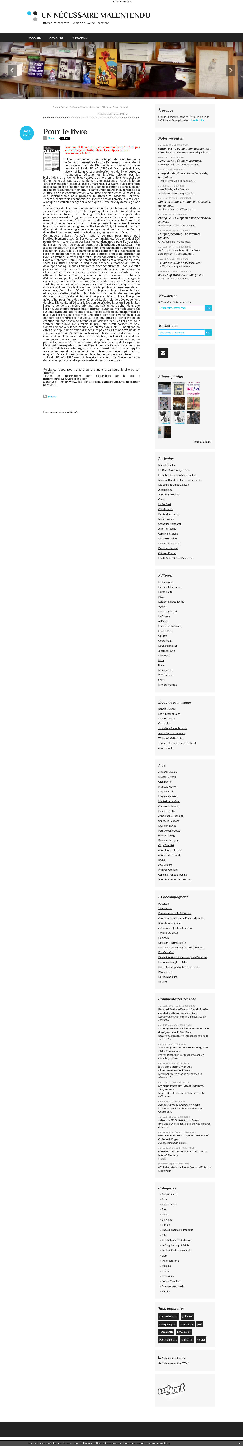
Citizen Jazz (164, 723)
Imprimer (50, 396)
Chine (165, 1214)
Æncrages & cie (167, 650)
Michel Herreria (167, 776)
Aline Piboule (165, 747)
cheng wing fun (167, 1324)
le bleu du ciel (165, 581)
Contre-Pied (165, 630)
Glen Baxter (165, 781)
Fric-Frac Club (166, 952)
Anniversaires (169, 1193)
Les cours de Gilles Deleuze (173, 484)
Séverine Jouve (167, 1047)
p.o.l (199, 1324)
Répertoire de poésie (170, 922)
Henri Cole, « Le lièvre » (173, 189)
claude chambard (169, 1135)
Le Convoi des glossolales (172, 962)
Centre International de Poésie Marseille (181, 918)
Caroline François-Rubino (172, 874)
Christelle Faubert (168, 820)
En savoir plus (163, 1443)
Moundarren (165, 670)
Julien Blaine (165, 489)
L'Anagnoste (165, 971)
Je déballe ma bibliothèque (176, 1240)
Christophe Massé (168, 806)
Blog (164, 1209)
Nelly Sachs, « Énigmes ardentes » (180, 161)
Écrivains (167, 1219)
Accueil (34, 37)
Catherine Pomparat (169, 523)
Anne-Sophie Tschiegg (170, 815)
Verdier (162, 606)
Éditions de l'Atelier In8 (171, 601)
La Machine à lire (167, 976)
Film (164, 1235)
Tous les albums (202, 441)
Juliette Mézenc (167, 528)
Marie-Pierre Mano (169, 801)
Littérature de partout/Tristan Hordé (179, 967)
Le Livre (162, 981)
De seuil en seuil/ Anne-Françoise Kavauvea (182, 957)
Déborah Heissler (168, 548)
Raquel (162, 859)
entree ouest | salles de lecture (175, 927)
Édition (166, 1224)
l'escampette (166, 1331)
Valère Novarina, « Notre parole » (180, 262)
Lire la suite (197, 120)
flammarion (187, 1339)
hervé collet (184, 1331)
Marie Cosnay (166, 518)
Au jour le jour (170, 1204)
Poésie (166, 1270)
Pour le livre (65, 131)
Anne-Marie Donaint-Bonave (174, 879)
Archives (56, 37)
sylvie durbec (166, 1151)
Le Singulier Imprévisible (175, 1245)
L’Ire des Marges (167, 684)
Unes (161, 665)
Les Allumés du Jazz (169, 713)
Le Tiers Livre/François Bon (174, 470)
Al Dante (163, 621)
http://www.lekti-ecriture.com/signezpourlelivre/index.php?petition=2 (91, 383)
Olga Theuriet (166, 845)
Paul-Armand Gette (169, 830)
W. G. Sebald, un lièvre (186, 1105)
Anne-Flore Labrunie (169, 850)
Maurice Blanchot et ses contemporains (180, 479)
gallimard (187, 1316)
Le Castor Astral (167, 611)
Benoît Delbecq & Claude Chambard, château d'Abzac (81, 107)
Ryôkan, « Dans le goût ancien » (179, 250)
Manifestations (170, 1260)
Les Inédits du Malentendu (176, 1250)
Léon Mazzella (167, 1028)
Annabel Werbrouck (169, 854)
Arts (164, 1198)
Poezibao (163, 903)
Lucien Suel (164, 504)
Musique (166, 1265)
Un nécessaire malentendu (96, 15)
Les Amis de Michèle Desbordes (176, 558)
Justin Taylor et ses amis (171, 733)
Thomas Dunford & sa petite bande (177, 743)
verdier (201, 1339)
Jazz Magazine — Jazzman (172, 728)
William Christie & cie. (170, 738)
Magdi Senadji (166, 791)
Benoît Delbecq (167, 708)
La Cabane (164, 616)
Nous (161, 660)
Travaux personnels (173, 1286)
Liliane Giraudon (167, 538)
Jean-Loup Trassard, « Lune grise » (181, 275)
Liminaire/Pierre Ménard (172, 942)
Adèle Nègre (165, 864)
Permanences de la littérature (174, 913)
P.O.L (161, 596)
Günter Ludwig (166, 835)
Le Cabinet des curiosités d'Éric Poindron (181, 947)
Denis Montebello (168, 514)
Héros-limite (165, 591)
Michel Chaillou (167, 465)
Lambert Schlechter (169, 543)
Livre (165, 1255)
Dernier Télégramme (169, 586)
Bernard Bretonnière (171, 1009)
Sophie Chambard (171, 1281)
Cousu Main (165, 640)
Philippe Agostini (168, 869)
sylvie (162, 1120)
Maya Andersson (167, 796)
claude (162, 1105)
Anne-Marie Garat (168, 494)
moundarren (187, 1324)
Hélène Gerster (167, 810)
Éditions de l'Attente (169, 626)
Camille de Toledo (168, 533)
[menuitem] (36, 37)
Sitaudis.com (165, 908)
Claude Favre (165, 509)
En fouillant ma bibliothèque (177, 1229)
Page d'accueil (120, 107)
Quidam (162, 635)
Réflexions (168, 1276)
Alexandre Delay (167, 771)
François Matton (167, 786)
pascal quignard (168, 1339)
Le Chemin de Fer (167, 645)
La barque (163, 655)
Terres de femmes (168, 932)
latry (161, 1066)
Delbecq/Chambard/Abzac (114, 113)
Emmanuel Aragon (168, 840)
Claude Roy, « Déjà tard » (195, 1167)
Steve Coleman (166, 718)
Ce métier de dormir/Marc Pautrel (177, 474)
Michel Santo (166, 1167)
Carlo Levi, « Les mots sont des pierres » (184, 148)
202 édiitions (165, 674)
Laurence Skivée (167, 825)
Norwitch (163, 937)
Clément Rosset (167, 553)
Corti (161, 679)
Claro (161, 499)
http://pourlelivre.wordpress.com (65, 378)
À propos (79, 37)
